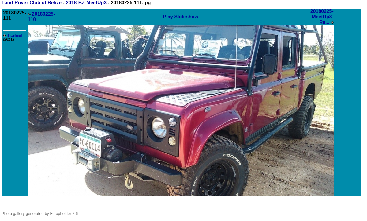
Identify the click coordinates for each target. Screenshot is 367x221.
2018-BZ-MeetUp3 (86, 2)
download (12, 35)
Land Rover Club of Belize (32, 2)
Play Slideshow (180, 16)
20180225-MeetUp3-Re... (322, 17)
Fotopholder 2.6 (64, 213)
